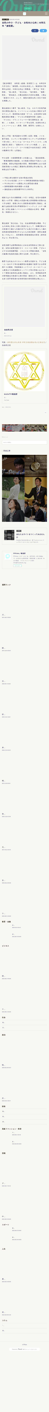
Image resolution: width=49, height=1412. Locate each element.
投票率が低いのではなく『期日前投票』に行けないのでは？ (20, 1390)
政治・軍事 (5, 19)
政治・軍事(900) (6, 411)
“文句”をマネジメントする (10, 1384)
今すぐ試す (27, 8)
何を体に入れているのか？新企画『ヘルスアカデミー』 (24, 1371)
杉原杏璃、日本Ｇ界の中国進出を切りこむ (19, 727)
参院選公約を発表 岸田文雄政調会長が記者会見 (26, 344)
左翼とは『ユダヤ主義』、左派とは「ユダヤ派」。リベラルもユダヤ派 (24, 1066)
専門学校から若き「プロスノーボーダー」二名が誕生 (28, 1284)
